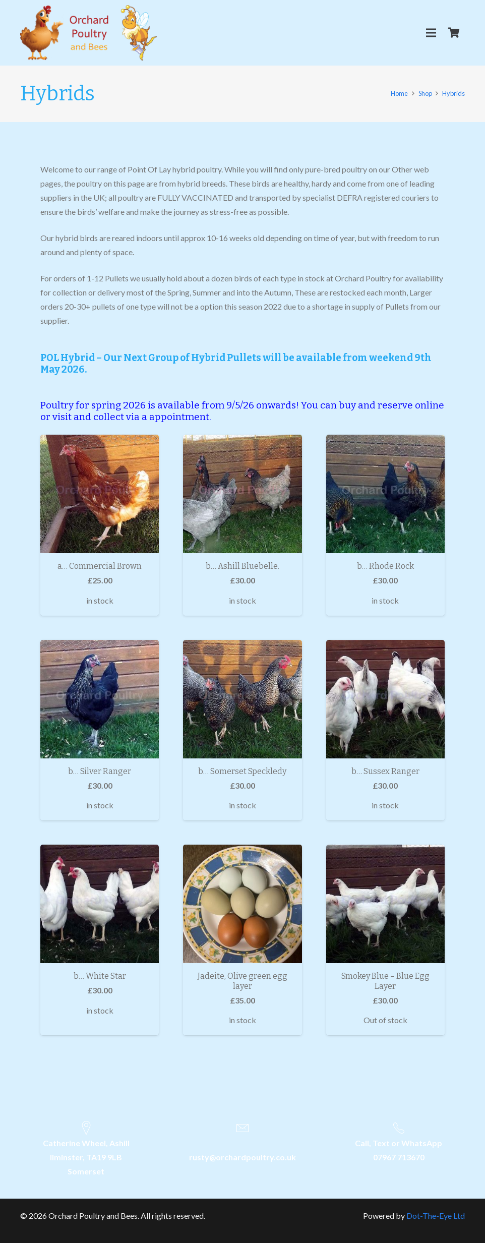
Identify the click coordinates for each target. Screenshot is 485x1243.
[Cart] (454, 33)
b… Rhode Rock (385, 566)
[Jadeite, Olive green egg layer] (242, 904)
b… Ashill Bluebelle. (242, 566)
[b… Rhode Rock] (385, 494)
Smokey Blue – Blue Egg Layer (385, 980)
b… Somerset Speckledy (242, 771)
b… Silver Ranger (99, 771)
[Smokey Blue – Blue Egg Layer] (385, 904)
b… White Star (100, 976)
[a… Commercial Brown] (99, 494)
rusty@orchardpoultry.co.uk (242, 1157)
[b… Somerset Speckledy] (242, 699)
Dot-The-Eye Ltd (435, 1215)
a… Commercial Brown (99, 566)
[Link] (88, 33)
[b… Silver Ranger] (99, 699)
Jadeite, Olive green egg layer (242, 980)
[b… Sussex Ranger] (385, 699)
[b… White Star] (99, 904)
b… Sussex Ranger (385, 771)
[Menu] (431, 32)
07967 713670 (399, 1157)
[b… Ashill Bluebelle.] (242, 494)
